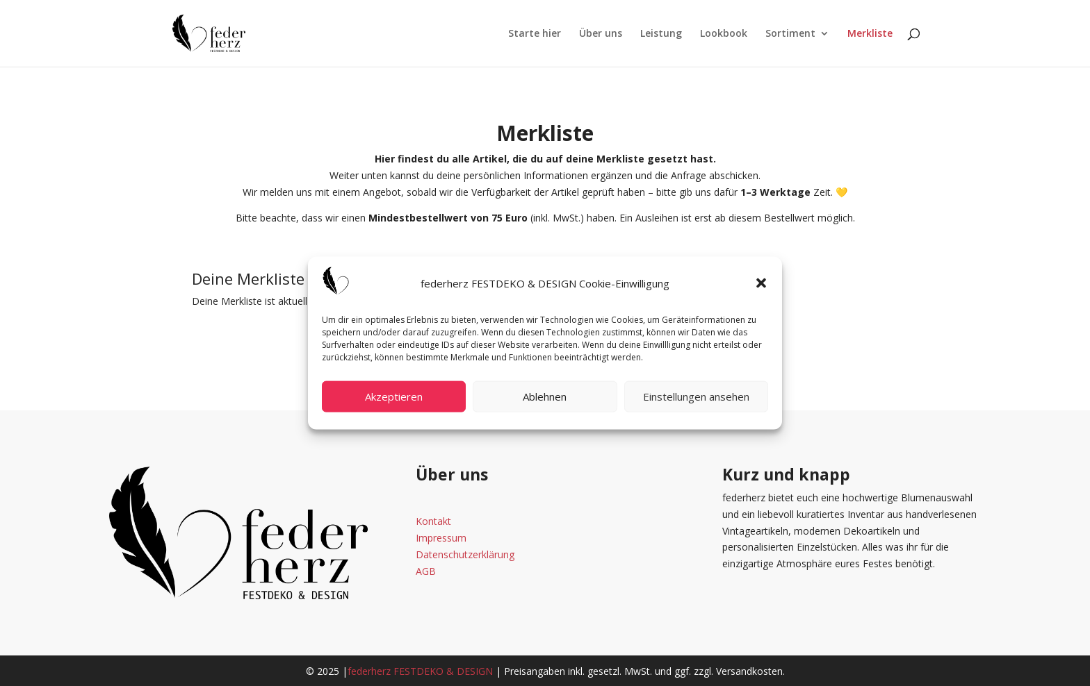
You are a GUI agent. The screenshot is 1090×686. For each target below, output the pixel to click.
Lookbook (723, 34)
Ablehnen (545, 396)
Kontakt (433, 521)
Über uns (600, 34)
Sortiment (790, 34)
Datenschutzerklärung (465, 554)
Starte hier (534, 34)
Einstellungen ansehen (696, 396)
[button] (761, 283)
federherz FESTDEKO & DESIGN (420, 671)
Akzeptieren (394, 396)
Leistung (661, 34)
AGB (426, 571)
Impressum (441, 537)
